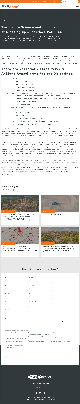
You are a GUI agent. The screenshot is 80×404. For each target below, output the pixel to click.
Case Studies (35, 1)
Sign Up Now (40, 387)
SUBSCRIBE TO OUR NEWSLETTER (40, 383)
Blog (26, 1)
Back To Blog (8, 190)
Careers (45, 1)
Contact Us (54, 1)
